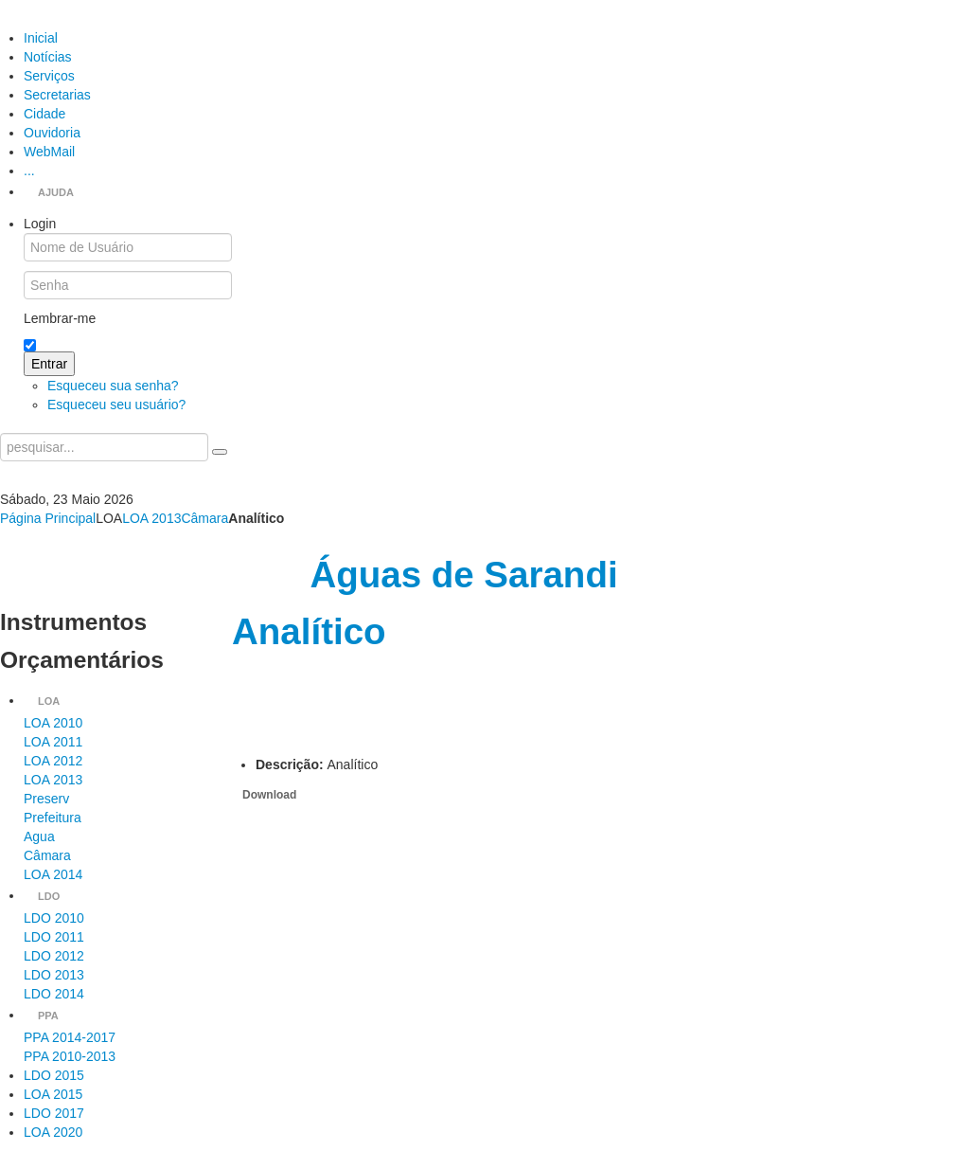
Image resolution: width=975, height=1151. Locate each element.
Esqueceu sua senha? (113, 385)
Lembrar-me (60, 318)
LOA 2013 (151, 518)
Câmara (204, 518)
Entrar (49, 363)
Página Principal (48, 518)
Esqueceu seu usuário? (116, 404)
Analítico (309, 631)
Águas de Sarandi (463, 574)
